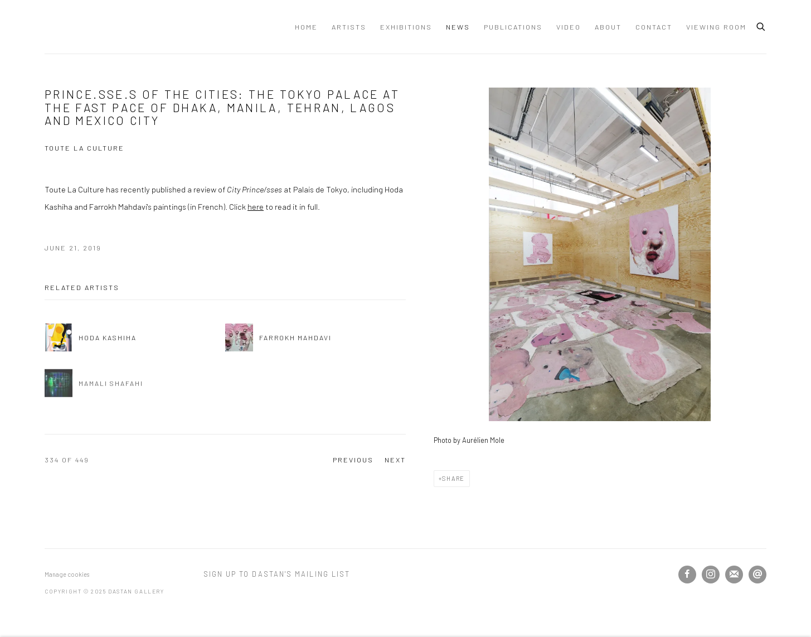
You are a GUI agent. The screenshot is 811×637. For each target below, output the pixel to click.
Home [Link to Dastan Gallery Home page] (306, 26)
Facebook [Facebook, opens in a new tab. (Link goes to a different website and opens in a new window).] (687, 574)
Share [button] (453, 478)
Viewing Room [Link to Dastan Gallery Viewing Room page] (716, 26)
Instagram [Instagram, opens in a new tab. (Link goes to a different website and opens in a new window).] (711, 574)
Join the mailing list (734, 574)
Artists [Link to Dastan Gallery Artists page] (349, 26)
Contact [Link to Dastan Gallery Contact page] (653, 26)
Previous (353, 459)
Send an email (757, 574)
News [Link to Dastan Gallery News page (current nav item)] (458, 26)
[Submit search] (761, 25)
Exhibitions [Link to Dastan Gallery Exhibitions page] (406, 26)
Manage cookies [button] (67, 574)
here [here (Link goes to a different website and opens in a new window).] (255, 206)
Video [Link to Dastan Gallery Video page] (568, 26)
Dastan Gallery (84, 26)
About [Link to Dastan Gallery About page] (608, 26)
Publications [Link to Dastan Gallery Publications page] (513, 26)
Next (395, 459)
